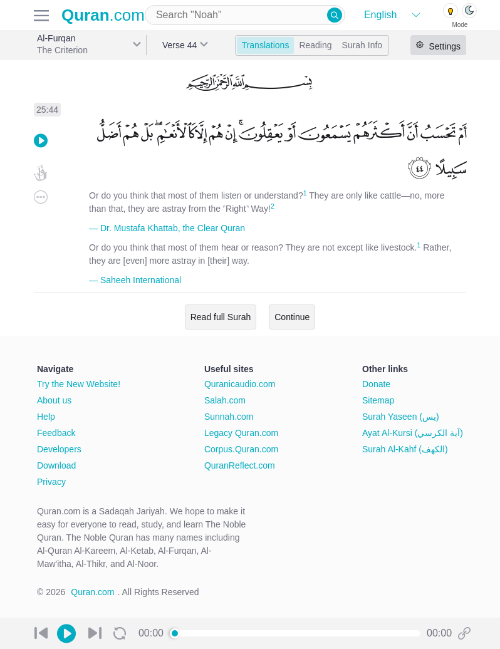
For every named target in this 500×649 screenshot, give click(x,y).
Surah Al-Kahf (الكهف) (405, 449)
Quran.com (92, 592)
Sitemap (378, 400)
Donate (376, 384)
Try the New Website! (78, 384)
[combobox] (245, 15)
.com (103, 15)
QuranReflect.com (239, 465)
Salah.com (225, 400)
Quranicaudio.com (240, 384)
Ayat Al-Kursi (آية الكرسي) (412, 433)
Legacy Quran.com (241, 433)
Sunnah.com (229, 417)
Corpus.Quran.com (241, 449)
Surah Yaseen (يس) (400, 417)
